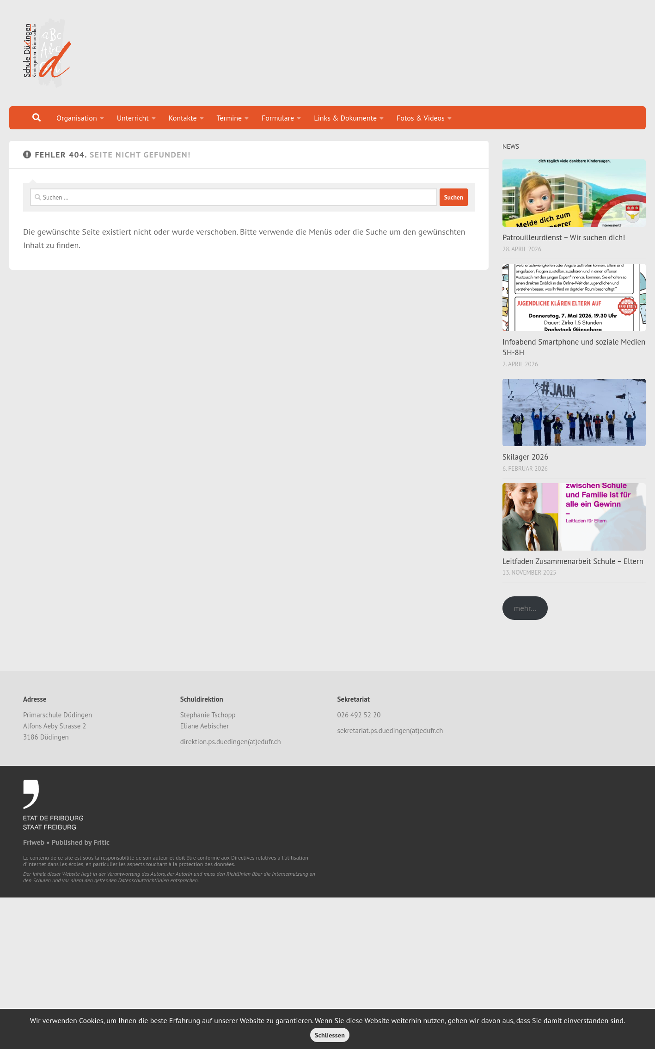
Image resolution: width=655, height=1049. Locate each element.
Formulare (278, 117)
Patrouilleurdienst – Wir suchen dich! (563, 237)
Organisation (76, 117)
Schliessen (330, 1035)
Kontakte (183, 117)
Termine (229, 117)
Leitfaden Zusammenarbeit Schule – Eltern (572, 561)
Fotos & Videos (421, 117)
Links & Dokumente (345, 117)
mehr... (525, 608)
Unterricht (133, 117)
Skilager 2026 (525, 457)
